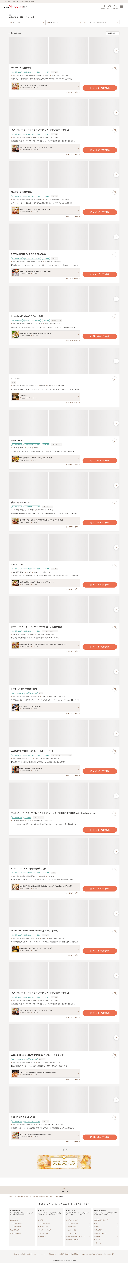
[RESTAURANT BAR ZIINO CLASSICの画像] (64, 237)
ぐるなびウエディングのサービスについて (92, 1254)
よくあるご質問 (109, 1254)
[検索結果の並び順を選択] (112, 33)
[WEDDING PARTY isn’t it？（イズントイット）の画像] (64, 733)
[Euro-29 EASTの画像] (64, 423)
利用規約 (23, 1254)
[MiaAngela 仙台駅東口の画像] (64, 50)
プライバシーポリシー (40, 1254)
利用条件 (29, 1254)
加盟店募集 (75, 1254)
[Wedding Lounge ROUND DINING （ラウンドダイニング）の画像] (64, 1037)
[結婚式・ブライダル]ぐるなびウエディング (20, 1196)
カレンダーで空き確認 (99, 88)
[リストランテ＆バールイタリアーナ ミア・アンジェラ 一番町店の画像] (64, 112)
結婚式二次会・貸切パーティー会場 (43, 1196)
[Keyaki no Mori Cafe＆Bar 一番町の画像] (64, 299)
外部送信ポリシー (53, 1254)
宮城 (57, 1196)
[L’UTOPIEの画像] (64, 361)
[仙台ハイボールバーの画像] (64, 485)
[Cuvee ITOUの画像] (64, 547)
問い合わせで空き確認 (99, 336)
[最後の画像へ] (116, 50)
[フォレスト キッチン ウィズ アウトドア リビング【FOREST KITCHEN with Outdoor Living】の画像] (64, 796)
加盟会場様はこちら (65, 1254)
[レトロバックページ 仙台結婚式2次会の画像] (64, 851)
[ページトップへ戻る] (64, 1190)
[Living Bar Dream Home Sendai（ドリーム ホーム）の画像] (64, 913)
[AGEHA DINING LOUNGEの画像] (64, 1099)
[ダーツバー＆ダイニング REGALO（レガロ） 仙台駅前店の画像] (64, 609)
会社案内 (16, 1254)
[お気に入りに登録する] (115, 68)
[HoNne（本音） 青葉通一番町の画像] (64, 671)
